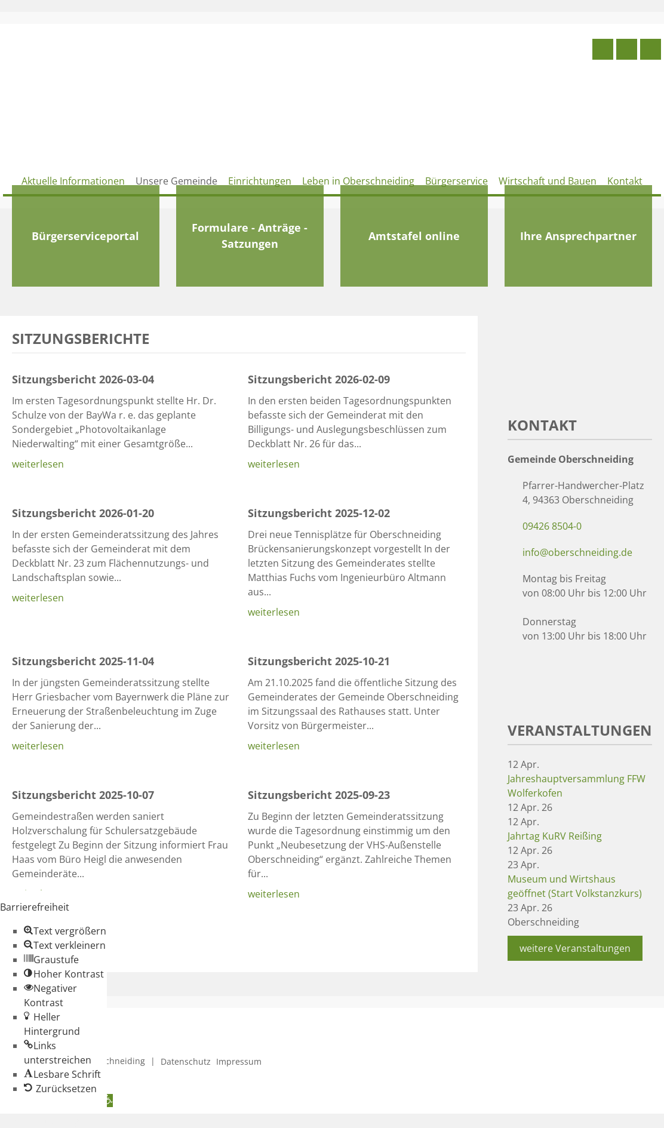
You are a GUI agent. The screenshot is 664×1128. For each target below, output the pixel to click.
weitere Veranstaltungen (575, 948)
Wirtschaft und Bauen (548, 181)
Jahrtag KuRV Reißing (555, 836)
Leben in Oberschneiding (358, 181)
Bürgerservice (456, 181)
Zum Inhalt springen (45, 1120)
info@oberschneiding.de (577, 552)
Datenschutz (186, 1061)
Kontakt (625, 181)
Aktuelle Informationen (73, 181)
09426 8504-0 (552, 526)
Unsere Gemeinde (176, 181)
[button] (65, 931)
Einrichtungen (259, 181)
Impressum (239, 1061)
